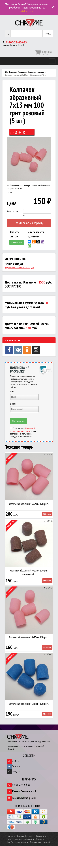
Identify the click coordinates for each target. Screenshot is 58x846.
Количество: (12, 211)
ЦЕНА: (12, 203)
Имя (12, 391)
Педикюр (22, 72)
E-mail (13, 404)
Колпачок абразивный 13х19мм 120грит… (29, 703)
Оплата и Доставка (24, 836)
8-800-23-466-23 (16, 42)
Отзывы (39, 839)
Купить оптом (16, 242)
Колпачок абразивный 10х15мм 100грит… (29, 637)
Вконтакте (13, 766)
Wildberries (26, 11)
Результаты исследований (40, 842)
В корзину (47, 514)
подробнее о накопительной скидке (19, 267)
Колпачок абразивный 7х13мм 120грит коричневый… (29, 572)
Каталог (12, 72)
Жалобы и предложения (16, 842)
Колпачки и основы (36, 72)
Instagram (13, 771)
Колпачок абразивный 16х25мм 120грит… (29, 504)
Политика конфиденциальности (19, 839)
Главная (10, 836)
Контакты (40, 836)
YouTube (13, 761)
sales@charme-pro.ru (24, 798)
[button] (48, 139)
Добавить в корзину (29, 223)
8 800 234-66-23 (21, 784)
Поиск (48, 33)
